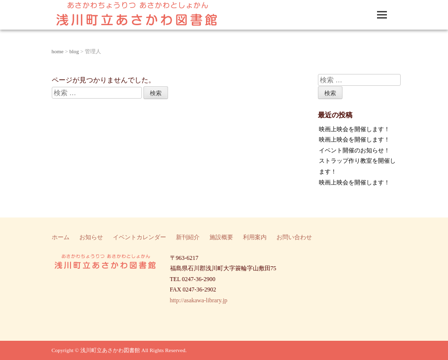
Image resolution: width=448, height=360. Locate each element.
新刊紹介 (188, 237)
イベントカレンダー (139, 237)
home (58, 51)
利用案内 (255, 237)
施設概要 (221, 237)
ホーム (60, 237)
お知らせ (91, 237)
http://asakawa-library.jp (199, 300)
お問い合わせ (294, 237)
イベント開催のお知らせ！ (354, 150)
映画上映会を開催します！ (354, 129)
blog (74, 51)
